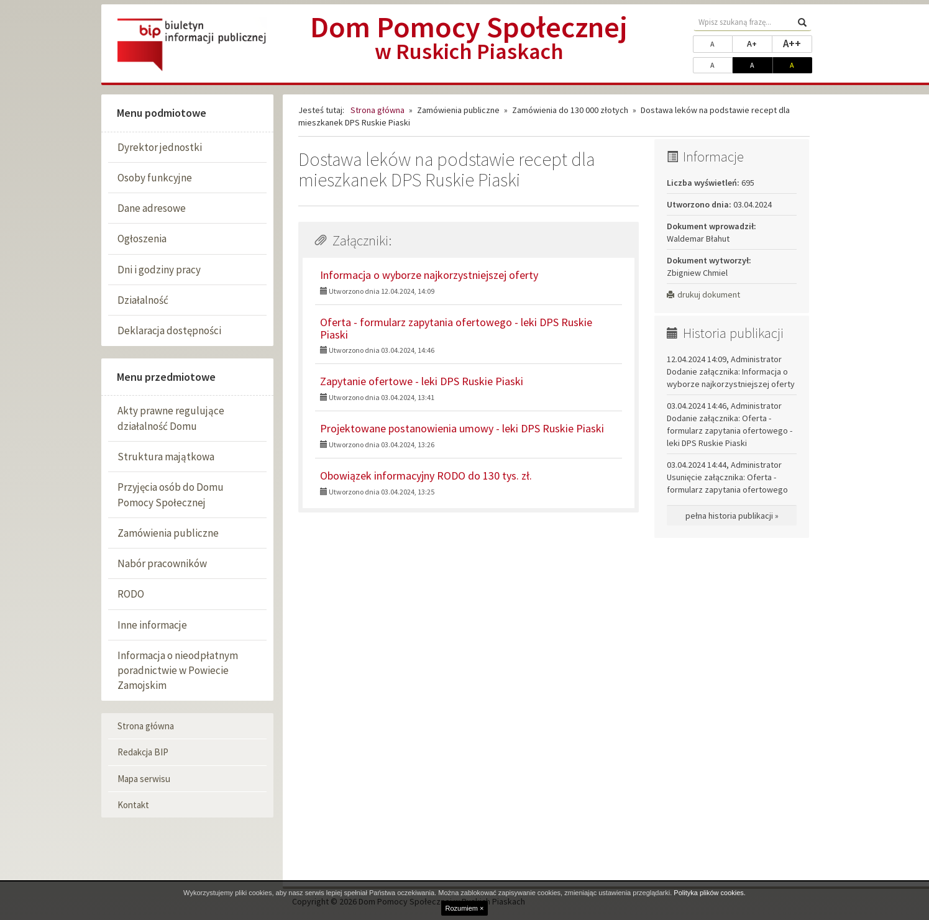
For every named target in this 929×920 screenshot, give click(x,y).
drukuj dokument (703, 294)
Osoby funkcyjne (154, 177)
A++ (797, 42)
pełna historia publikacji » (732, 515)
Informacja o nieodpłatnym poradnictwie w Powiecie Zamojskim (177, 671)
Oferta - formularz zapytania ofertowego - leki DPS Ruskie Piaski (456, 328)
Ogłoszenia (142, 238)
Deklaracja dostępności (169, 330)
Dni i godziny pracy (159, 269)
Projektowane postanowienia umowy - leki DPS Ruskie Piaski (462, 428)
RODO (130, 594)
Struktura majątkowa (165, 456)
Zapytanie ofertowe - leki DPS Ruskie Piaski (421, 381)
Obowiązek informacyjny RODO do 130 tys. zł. (426, 475)
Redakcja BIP (142, 752)
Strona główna (145, 726)
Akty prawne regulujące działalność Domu (170, 418)
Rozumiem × (464, 908)
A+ (759, 43)
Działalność (142, 300)
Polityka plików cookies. (710, 892)
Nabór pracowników (162, 563)
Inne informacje (152, 625)
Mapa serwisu (143, 779)
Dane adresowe (151, 208)
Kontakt (133, 805)
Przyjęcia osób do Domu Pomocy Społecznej (170, 494)
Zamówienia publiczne (168, 533)
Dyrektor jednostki (159, 147)
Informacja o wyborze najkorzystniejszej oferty (429, 275)
